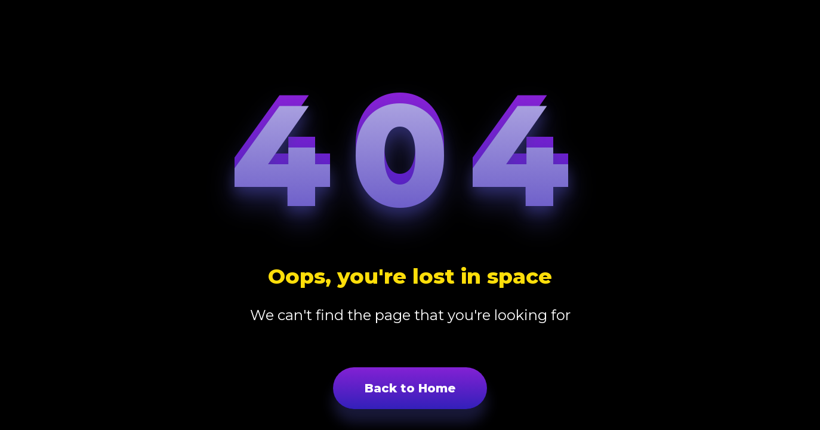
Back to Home (410, 388)
